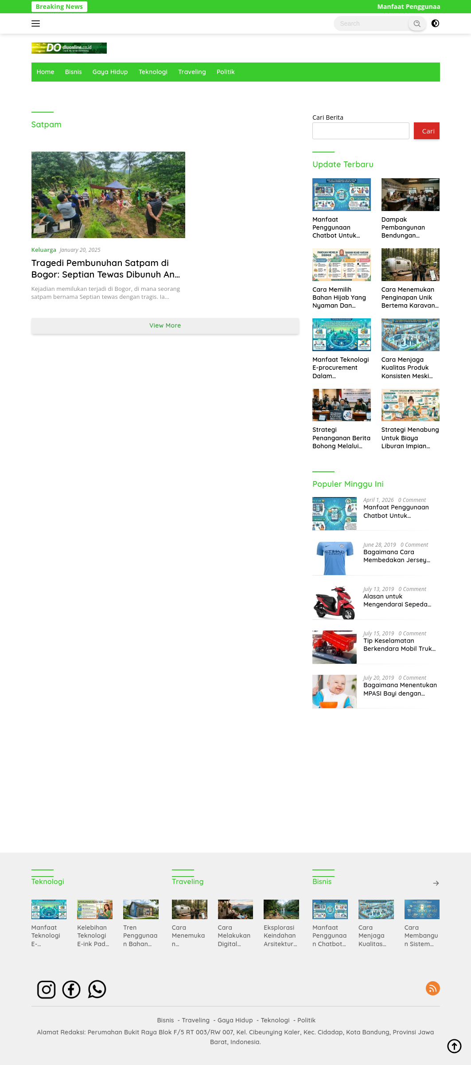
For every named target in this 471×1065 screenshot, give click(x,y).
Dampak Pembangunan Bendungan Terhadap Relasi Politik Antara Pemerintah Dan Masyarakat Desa (408, 227)
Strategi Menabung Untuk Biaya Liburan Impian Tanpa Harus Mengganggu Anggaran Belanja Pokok (410, 438)
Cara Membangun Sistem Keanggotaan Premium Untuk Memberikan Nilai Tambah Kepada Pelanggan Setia (421, 936)
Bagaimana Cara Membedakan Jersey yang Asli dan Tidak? (394, 556)
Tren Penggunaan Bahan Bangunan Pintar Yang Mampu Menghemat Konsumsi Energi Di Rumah (140, 936)
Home (45, 72)
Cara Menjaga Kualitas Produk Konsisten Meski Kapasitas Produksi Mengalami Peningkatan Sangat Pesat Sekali (410, 368)
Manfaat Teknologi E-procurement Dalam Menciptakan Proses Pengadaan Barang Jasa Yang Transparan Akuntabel (340, 368)
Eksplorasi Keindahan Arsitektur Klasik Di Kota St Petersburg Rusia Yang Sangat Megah (280, 936)
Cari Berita (327, 117)
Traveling (192, 72)
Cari (428, 130)
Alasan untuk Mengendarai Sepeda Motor (395, 600)
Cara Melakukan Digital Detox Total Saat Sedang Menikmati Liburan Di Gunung (235, 936)
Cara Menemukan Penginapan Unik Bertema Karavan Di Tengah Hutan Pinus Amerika (408, 298)
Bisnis (73, 72)
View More (165, 325)
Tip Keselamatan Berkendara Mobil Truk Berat (397, 645)
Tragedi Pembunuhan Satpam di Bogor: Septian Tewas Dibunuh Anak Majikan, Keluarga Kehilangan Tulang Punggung (108, 280)
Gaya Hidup (110, 72)
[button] (417, 23)
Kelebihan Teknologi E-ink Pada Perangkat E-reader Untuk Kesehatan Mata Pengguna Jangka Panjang (93, 936)
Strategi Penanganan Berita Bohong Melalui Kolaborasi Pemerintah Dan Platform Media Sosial (341, 438)
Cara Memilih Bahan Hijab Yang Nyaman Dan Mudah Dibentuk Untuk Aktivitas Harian (339, 298)
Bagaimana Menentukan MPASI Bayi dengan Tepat (400, 689)
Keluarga (44, 250)
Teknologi (153, 72)
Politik (226, 72)
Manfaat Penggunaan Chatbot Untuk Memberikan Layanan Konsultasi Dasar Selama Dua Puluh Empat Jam (339, 227)
